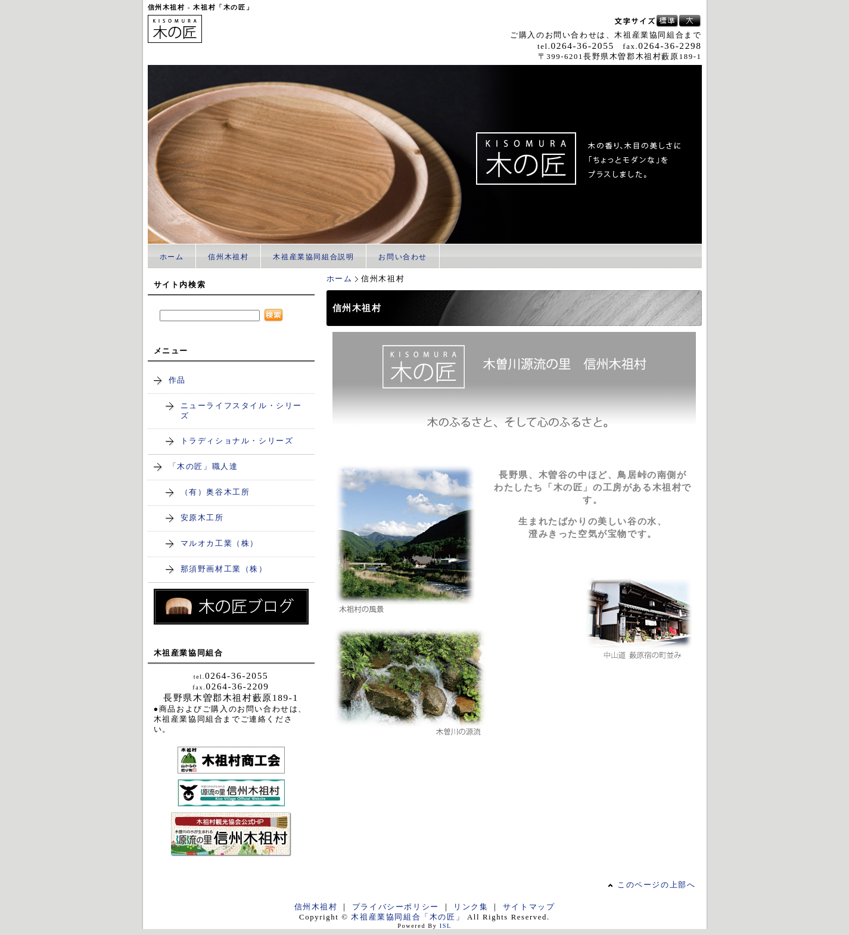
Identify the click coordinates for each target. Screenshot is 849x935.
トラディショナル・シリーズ (237, 441)
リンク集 (470, 907)
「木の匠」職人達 (203, 466)
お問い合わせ (402, 257)
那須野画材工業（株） (224, 569)
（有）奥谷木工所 (215, 492)
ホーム (172, 257)
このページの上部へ (656, 885)
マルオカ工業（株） (220, 543)
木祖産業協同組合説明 (313, 257)
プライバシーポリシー (395, 907)
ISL (446, 925)
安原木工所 (202, 518)
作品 (177, 380)
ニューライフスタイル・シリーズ (241, 411)
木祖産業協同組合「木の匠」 (407, 917)
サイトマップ (529, 907)
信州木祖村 (228, 257)
